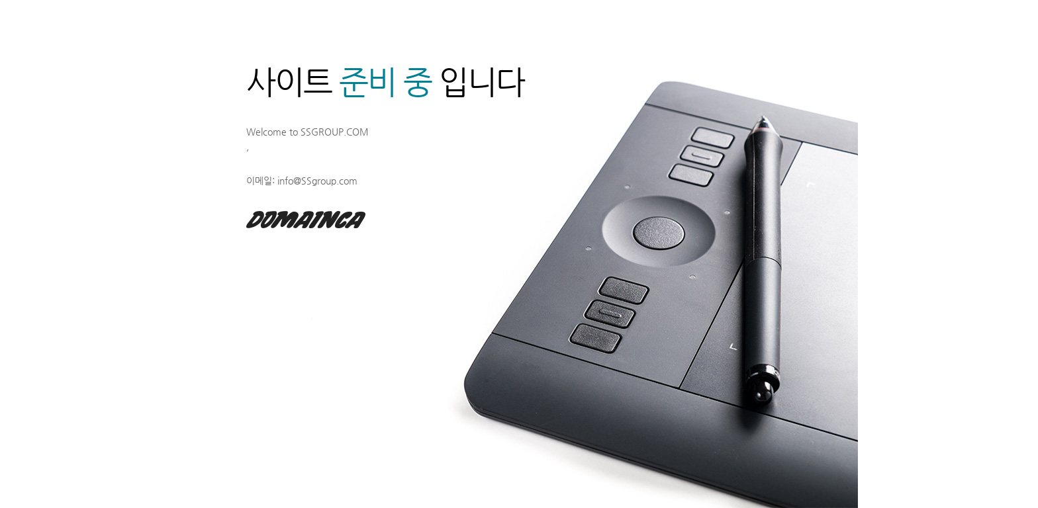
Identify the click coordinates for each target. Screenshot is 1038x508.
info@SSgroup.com (317, 180)
